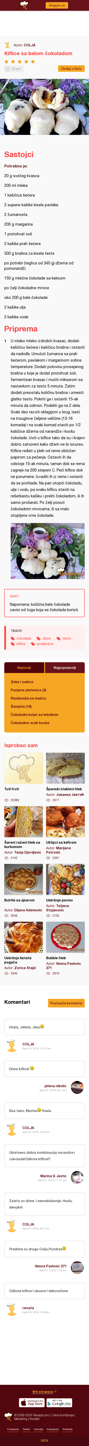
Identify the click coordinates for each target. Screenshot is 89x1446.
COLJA (29, 45)
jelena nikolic (56, 1086)
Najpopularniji (65, 667)
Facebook (13, 1429)
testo (67, 638)
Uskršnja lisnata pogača (23, 949)
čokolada (24, 638)
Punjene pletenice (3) (28, 690)
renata (28, 1308)
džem (46, 638)
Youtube (38, 1429)
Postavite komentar (66, 1003)
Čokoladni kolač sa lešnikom (34, 714)
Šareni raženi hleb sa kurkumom (23, 833)
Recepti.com (8, 1417)
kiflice (21, 644)
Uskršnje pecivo (65, 891)
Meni (44, 1440)
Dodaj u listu (71, 68)
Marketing (20, 1419)
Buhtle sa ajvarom (23, 891)
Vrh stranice (42, 1392)
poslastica (45, 644)
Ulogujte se (57, 5)
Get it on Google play (59, 1402)
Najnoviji (24, 667)
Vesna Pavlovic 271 (51, 1266)
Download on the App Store (32, 1402)
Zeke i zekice (22, 682)
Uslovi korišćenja (62, 1415)
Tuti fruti (23, 777)
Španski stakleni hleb (65, 777)
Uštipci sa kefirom (65, 833)
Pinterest (68, 1429)
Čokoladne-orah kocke (30, 723)
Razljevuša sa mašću (28, 698)
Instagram (53, 1429)
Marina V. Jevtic (53, 1176)
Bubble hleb (65, 949)
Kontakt (34, 1419)
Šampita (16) (21, 706)
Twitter (26, 1429)
